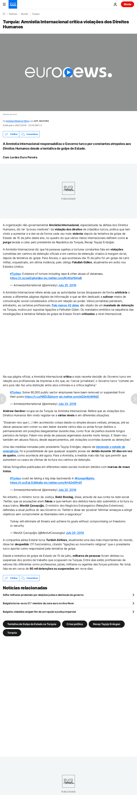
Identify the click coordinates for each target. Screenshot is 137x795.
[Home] (4, 14)
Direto (127, 4)
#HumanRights (84, 478)
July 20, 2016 (75, 533)
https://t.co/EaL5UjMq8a (26, 482)
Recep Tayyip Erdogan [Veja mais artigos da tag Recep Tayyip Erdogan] (106, 624)
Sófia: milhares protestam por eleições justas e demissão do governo (43, 594)
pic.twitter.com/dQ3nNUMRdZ (79, 396)
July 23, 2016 (67, 404)
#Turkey (15, 274)
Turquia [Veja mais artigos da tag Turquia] (12, 632)
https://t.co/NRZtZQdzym (41, 396)
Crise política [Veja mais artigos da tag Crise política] (75, 624)
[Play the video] (68, 72)
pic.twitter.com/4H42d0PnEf (63, 482)
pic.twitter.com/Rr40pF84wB (63, 278)
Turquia (35, 14)
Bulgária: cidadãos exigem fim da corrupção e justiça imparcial (39, 611)
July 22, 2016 (67, 490)
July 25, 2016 (67, 285)
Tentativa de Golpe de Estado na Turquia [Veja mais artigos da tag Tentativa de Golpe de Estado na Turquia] (31, 624)
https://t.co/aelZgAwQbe (26, 278)
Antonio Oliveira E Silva (17, 121)
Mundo (24, 14)
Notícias (13, 14)
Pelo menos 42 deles (65, 305)
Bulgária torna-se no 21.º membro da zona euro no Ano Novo (38, 603)
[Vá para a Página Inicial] (13, 4)
